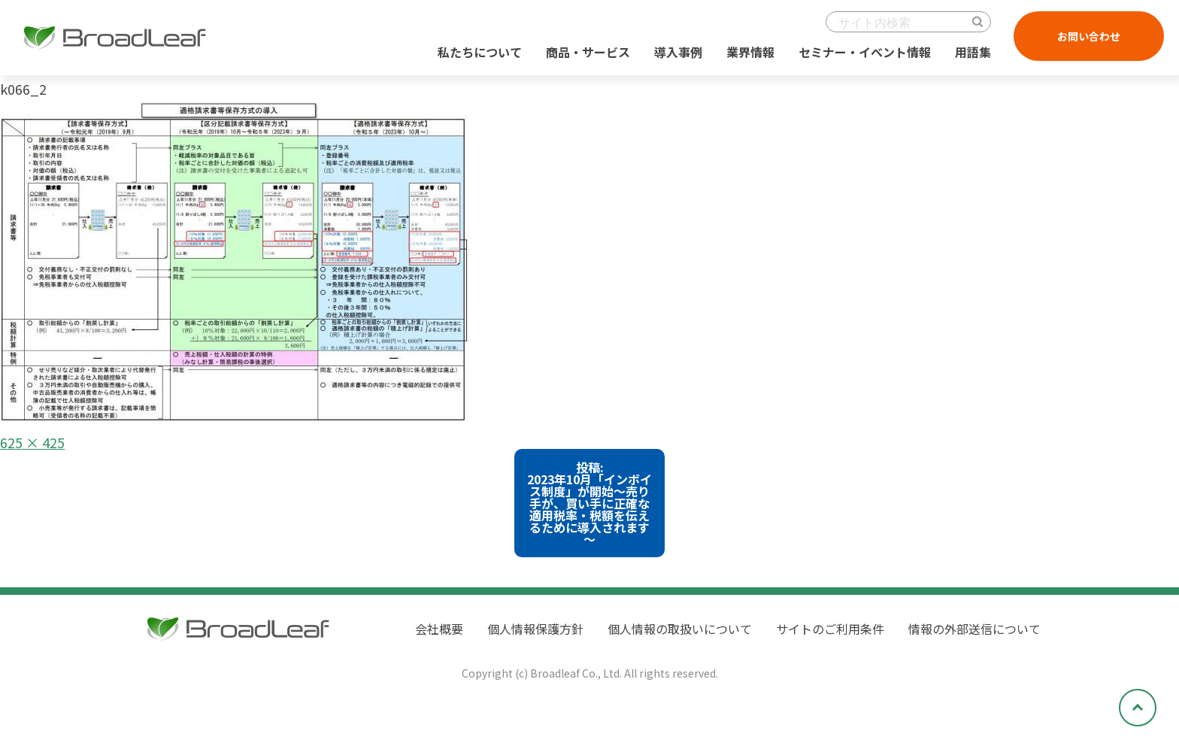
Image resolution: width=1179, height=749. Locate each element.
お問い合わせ (1088, 36)
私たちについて (480, 52)
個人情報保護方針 (535, 629)
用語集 (973, 52)
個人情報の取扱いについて (680, 629)
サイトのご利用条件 (830, 629)
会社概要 (439, 629)
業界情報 (750, 52)
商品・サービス (588, 52)
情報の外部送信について (974, 629)
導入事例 (678, 52)
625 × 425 (32, 442)
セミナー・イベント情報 (865, 52)
